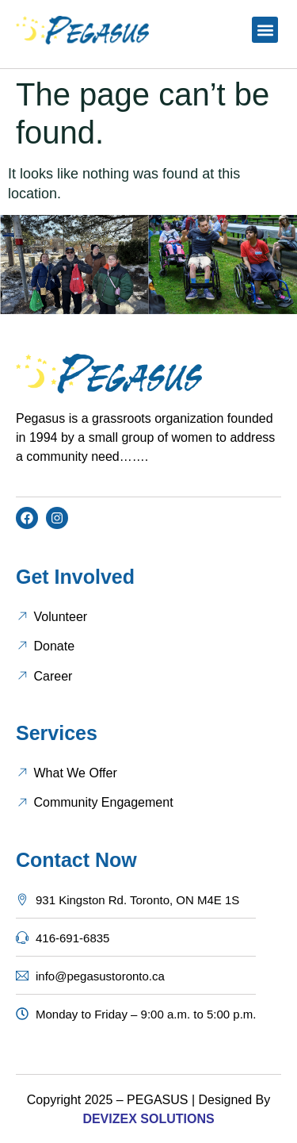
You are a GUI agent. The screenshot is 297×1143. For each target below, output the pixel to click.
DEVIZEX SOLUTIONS (148, 1119)
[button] (265, 30)
